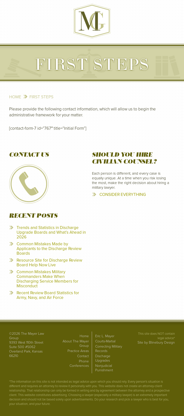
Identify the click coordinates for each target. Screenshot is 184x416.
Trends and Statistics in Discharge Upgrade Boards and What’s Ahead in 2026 (51, 232)
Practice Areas (78, 351)
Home (15, 97)
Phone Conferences (79, 363)
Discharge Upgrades (102, 358)
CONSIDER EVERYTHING (122, 194)
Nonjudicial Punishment (104, 368)
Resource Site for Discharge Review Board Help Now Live (49, 263)
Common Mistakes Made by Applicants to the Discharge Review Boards (49, 248)
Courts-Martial (105, 341)
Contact (83, 356)
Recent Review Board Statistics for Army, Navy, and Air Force (48, 295)
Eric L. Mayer (104, 336)
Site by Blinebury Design (156, 342)
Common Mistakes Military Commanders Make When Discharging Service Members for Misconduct (47, 279)
